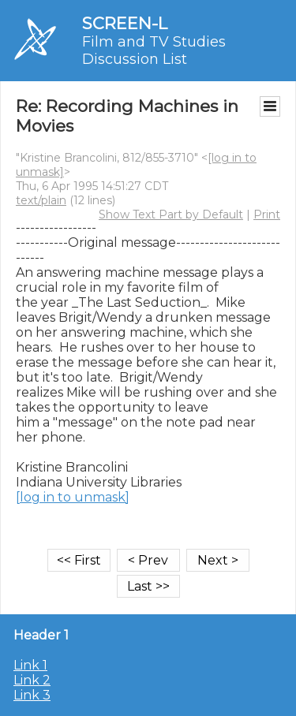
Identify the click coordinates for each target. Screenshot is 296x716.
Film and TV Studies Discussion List (154, 50)
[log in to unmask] (72, 497)
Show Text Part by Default (171, 214)
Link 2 (32, 680)
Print (266, 214)
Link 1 (30, 665)
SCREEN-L (124, 23)
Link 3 (32, 695)
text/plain (41, 200)
